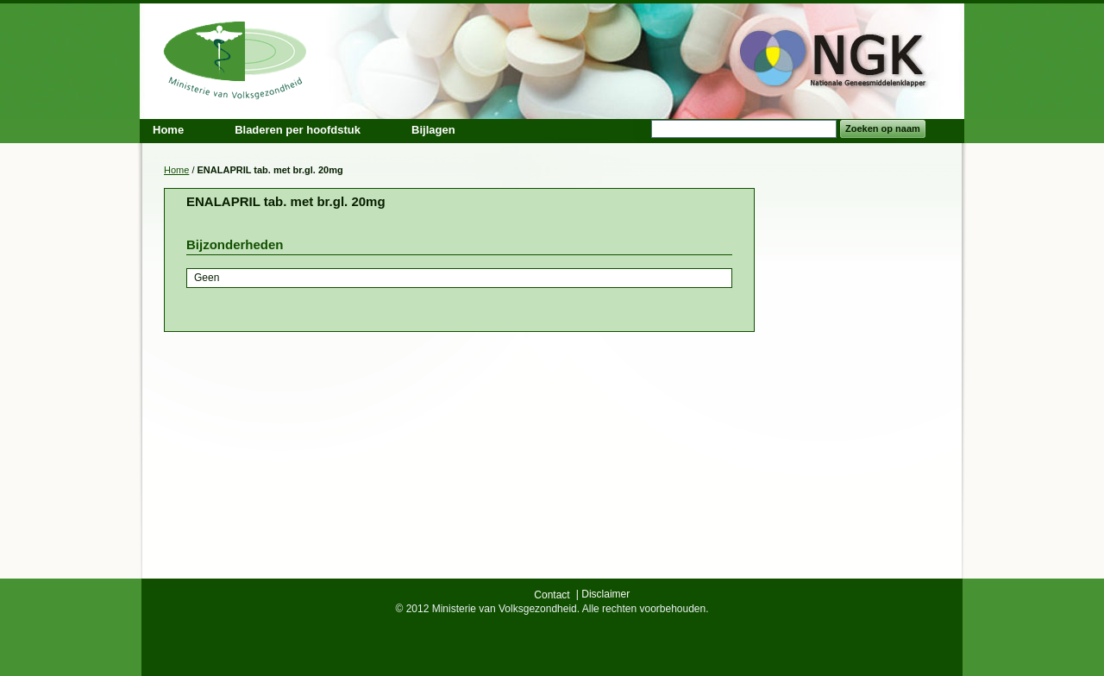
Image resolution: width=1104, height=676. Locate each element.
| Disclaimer (603, 594)
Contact (551, 595)
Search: (640, 129)
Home (176, 170)
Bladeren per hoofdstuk (298, 129)
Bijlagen (433, 129)
